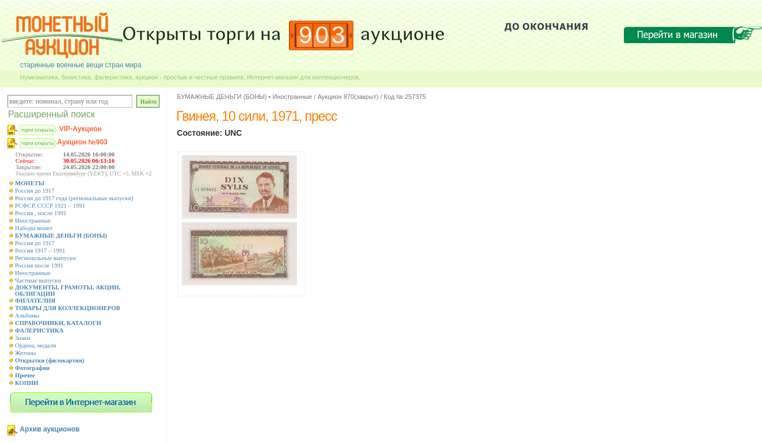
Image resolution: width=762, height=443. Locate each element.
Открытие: (29, 154)
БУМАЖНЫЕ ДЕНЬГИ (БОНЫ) (61, 235)
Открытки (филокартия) (49, 360)
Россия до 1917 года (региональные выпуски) (74, 198)
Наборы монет (34, 228)
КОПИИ (27, 383)
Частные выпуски (38, 280)
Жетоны (25, 353)
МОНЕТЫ (29, 183)
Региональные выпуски (45, 258)
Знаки (23, 338)
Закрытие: (29, 167)
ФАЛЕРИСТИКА (39, 330)
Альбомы (27, 315)
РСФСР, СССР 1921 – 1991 (50, 206)
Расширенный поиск (51, 114)
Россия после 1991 (39, 265)
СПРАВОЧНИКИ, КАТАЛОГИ (58, 323)
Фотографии (32, 368)
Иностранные (33, 220)
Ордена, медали (35, 345)
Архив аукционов (49, 429)
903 (323, 34)
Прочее (25, 375)
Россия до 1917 (35, 191)
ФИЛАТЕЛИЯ (35, 300)
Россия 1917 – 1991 (40, 250)
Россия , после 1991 (40, 213)
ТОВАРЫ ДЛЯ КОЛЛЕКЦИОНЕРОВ (67, 308)
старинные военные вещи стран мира (81, 65)
